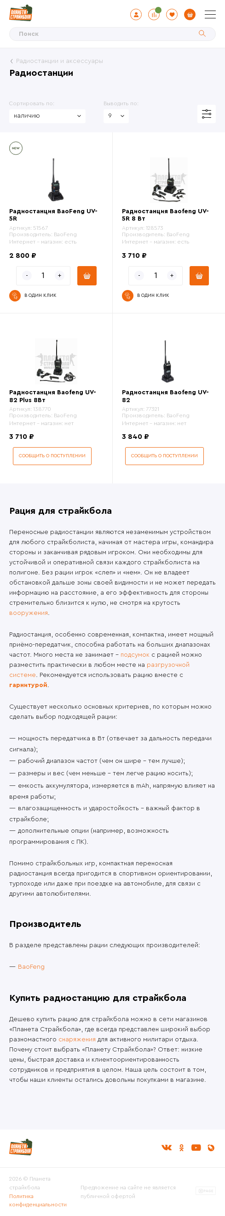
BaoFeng (31, 967)
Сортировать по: (31, 103)
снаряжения (77, 1039)
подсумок (135, 655)
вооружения (28, 613)
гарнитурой (28, 685)
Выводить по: (121, 103)
